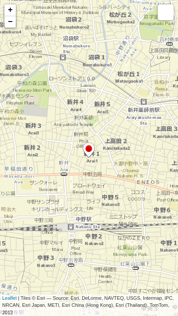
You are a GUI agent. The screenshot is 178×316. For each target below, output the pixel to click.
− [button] (10, 22)
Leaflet (9, 298)
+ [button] (10, 10)
